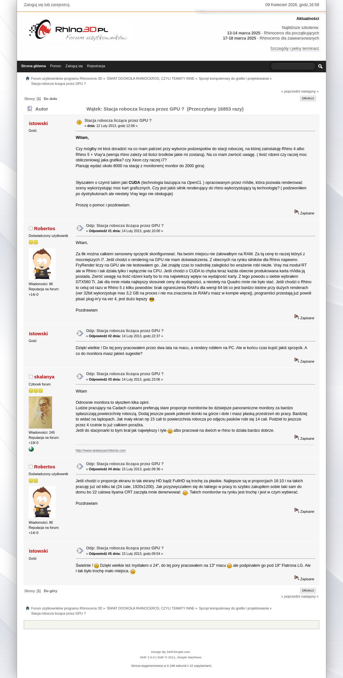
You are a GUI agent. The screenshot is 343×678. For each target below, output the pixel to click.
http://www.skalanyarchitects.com (101, 450)
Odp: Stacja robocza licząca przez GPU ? (125, 225)
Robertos (44, 228)
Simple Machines (189, 657)
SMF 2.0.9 (147, 657)
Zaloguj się (33, 5)
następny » (310, 91)
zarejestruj (60, 5)
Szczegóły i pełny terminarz (294, 48)
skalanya (44, 376)
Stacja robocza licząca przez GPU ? (118, 120)
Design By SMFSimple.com (170, 652)
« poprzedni (290, 91)
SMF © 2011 (166, 657)
